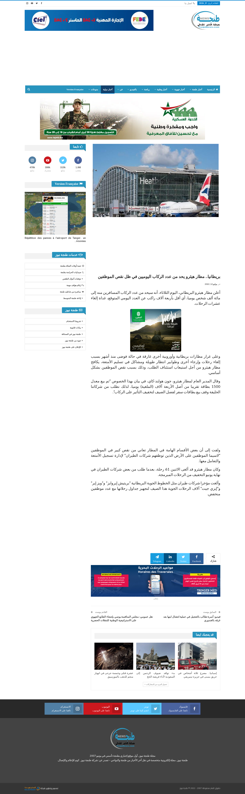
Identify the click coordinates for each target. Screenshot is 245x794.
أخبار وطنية (162, 89)
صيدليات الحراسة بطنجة (72, 272)
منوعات (94, 89)
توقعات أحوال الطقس (71, 279)
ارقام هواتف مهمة (75, 285)
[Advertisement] (122, 56)
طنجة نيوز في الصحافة (71, 334)
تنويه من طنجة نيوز (73, 340)
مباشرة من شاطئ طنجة (72, 292)
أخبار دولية (107, 89)
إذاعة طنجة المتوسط (72, 298)
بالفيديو (133, 89)
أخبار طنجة (197, 89)
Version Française (75, 89)
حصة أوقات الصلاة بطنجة (72, 266)
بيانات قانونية (75, 328)
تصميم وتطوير (52, 788)
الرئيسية (212, 89)
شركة (35, 788)
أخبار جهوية (179, 89)
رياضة (147, 89)
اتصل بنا (190, 3)
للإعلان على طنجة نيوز (71, 347)
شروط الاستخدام (73, 321)
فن (121, 89)
